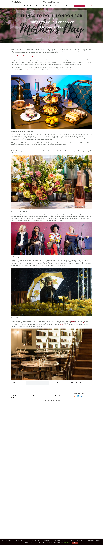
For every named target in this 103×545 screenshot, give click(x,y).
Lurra (73, 321)
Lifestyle (44, 6)
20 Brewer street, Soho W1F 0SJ (32, 69)
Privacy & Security (57, 395)
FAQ (33, 395)
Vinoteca (62, 324)
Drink (32, 6)
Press (12, 397)
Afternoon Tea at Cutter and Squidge (22, 56)
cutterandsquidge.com (68, 69)
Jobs (33, 393)
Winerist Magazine (51, 2)
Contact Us (63, 6)
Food (37, 6)
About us (13, 393)
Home (19, 6)
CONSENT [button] (75, 542)
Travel (26, 6)
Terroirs (85, 323)
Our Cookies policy (38, 540)
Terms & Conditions (58, 393)
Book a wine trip (80, 6)
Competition (54, 6)
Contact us (13, 395)
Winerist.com (56, 400)
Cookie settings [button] (67, 542)
